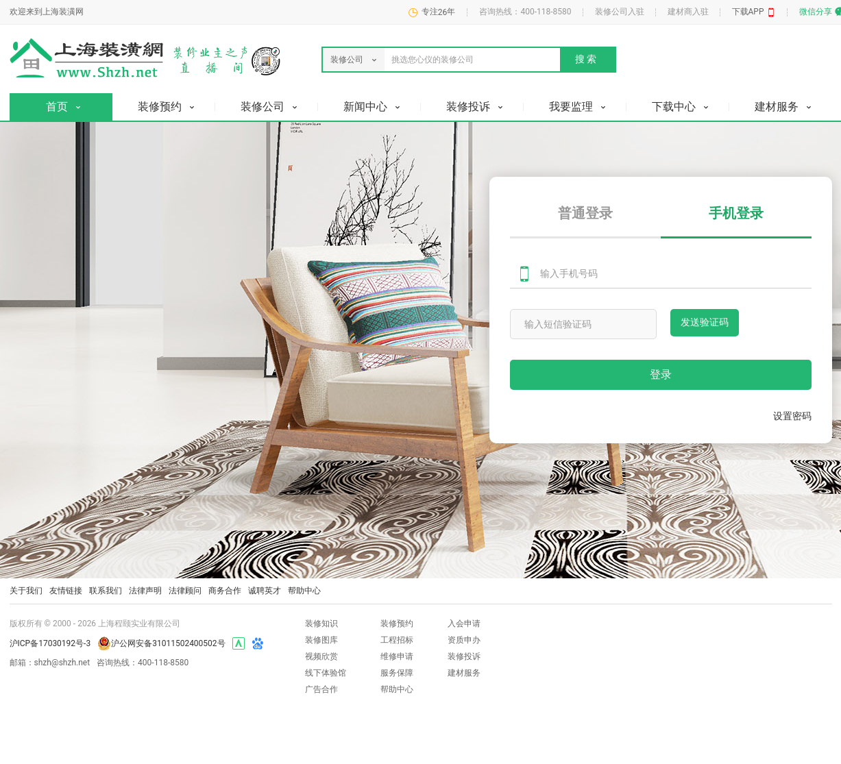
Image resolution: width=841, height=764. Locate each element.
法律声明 (145, 590)
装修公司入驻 (619, 11)
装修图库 (321, 640)
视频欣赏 (321, 656)
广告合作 (321, 689)
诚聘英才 (264, 590)
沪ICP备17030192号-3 (50, 643)
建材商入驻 (688, 11)
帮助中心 (304, 590)
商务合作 (224, 590)
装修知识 (321, 623)
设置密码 (792, 415)
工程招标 (396, 640)
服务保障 (396, 673)
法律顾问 (185, 590)
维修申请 (396, 656)
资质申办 (464, 640)
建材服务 (464, 673)
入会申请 (464, 623)
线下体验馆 (325, 673)
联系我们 (105, 590)
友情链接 (65, 590)
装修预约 (396, 623)
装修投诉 (464, 656)
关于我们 (26, 590)
